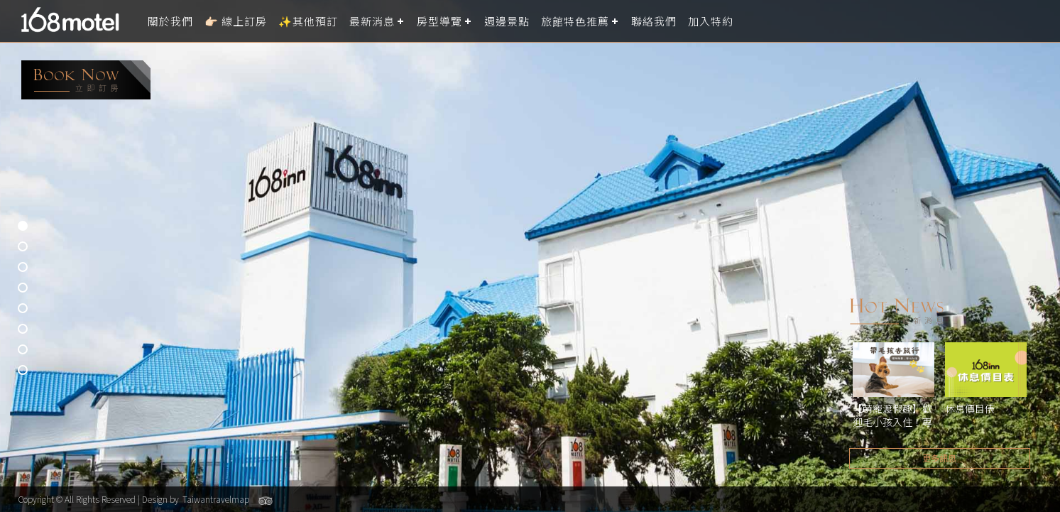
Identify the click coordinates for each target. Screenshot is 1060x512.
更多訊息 (939, 457)
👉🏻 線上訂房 (235, 20)
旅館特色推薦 (575, 20)
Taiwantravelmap (215, 499)
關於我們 (170, 20)
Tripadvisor (265, 501)
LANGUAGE (1040, 21)
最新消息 (372, 20)
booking (86, 79)
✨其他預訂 (308, 20)
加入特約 (710, 20)
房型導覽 (439, 20)
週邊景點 (507, 20)
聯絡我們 (654, 20)
